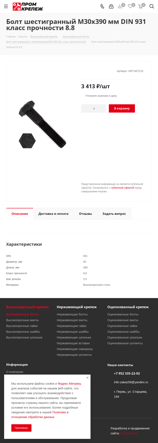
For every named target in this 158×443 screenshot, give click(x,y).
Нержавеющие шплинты (74, 355)
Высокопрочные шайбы (23, 331)
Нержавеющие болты (72, 314)
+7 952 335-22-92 (127, 373)
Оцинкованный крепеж (128, 307)
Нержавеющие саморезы (75, 349)
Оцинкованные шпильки (124, 337)
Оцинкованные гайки (122, 326)
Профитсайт (129, 433)
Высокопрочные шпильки (24, 337)
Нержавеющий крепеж (77, 307)
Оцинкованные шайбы (123, 331)
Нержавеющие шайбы (73, 331)
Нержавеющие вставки (73, 343)
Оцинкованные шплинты (125, 343)
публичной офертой (122, 187)
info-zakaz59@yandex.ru (131, 382)
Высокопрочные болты (22, 314)
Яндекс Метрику (69, 383)
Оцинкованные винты (122, 320)
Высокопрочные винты (22, 320)
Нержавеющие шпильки (74, 337)
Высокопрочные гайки (22, 326)
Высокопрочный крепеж (27, 307)
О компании (14, 372)
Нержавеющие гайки (71, 326)
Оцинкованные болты (122, 314)
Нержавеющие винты (72, 320)
